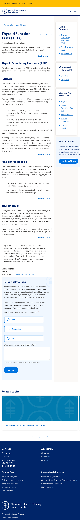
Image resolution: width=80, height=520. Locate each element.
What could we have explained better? (20, 345)
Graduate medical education (53, 484)
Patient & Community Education (15, 25)
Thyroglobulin (66, 54)
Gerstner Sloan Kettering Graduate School (58, 480)
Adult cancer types (9, 477)
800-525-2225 (27, 3)
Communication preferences (13, 514)
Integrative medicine (10, 484)
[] (67, 108)
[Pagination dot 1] (39, 437)
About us (45, 453)
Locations (5, 457)
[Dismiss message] (77, 3)
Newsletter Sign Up (68, 161)
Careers (44, 457)
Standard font (66, 76)
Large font (65, 80)
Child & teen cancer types (12, 480)
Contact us (6, 453)
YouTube (11, 466)
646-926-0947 (8, 463)
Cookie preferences (10, 518)
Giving (44, 460)
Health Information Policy (25, 274)
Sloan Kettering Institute (51, 477)
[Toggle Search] (69, 11)
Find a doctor (7, 491)
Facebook (5, 466)
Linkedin (14, 466)
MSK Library (46, 487)
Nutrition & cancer (9, 487)
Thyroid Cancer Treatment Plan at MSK (25, 425)
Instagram (2, 466)
